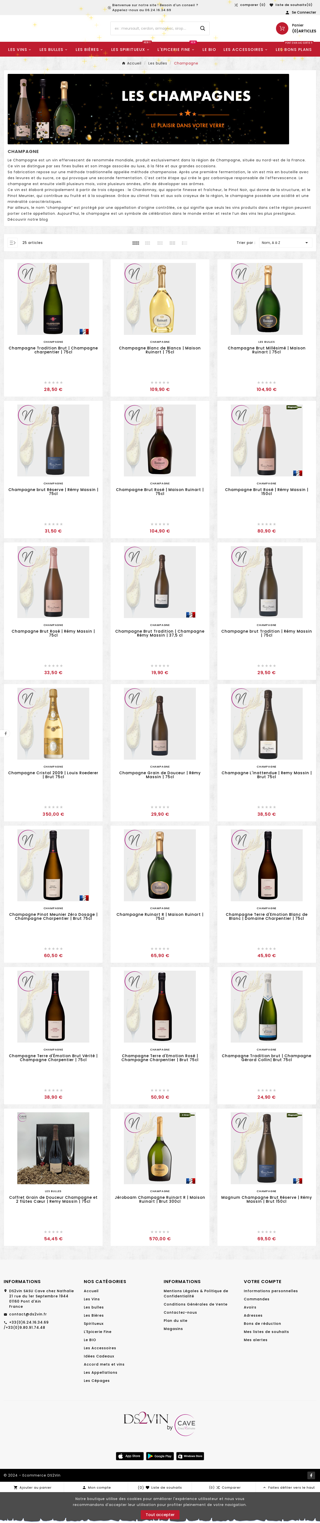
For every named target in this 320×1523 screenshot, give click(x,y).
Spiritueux (94, 1353)
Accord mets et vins (104, 1393)
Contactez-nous (180, 1341)
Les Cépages (97, 1410)
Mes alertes (256, 1369)
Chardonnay (145, 219)
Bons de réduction (262, 1353)
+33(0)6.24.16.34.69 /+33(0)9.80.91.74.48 (26, 1354)
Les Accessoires (100, 1377)
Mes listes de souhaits (266, 1361)
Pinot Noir (238, 219)
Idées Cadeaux (99, 1385)
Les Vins (92, 1328)
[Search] (202, 36)
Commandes (257, 1328)
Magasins (173, 1358)
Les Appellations (100, 1401)
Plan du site (175, 1350)
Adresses (253, 1344)
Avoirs (250, 1336)
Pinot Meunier (21, 225)
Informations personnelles (271, 1320)
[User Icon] (300, 12)
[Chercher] (153, 36)
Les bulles (94, 1336)
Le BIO (90, 1369)
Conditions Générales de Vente (196, 1333)
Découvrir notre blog (28, 248)
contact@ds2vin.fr (28, 1343)
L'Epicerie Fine (98, 1361)
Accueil (91, 1320)
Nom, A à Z (286, 272)
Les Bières (94, 1344)
